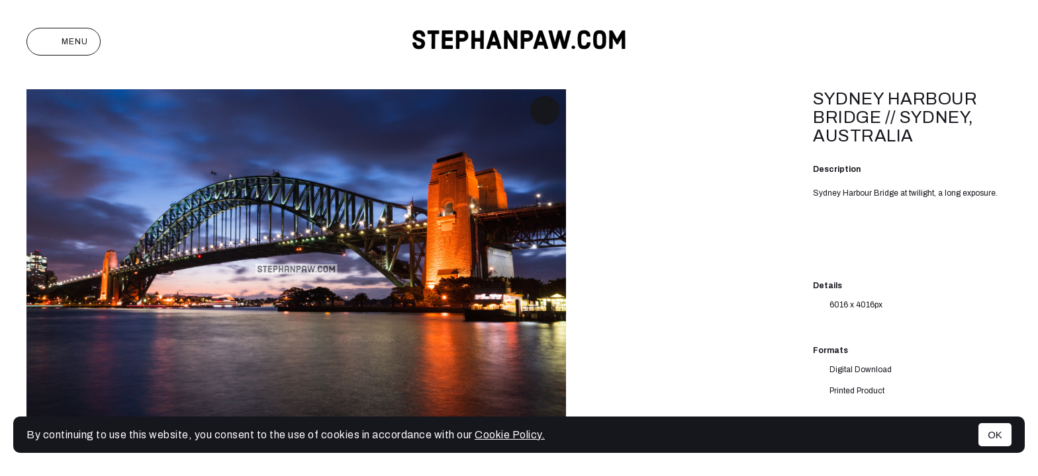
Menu (63, 42)
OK (995, 434)
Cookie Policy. (510, 434)
